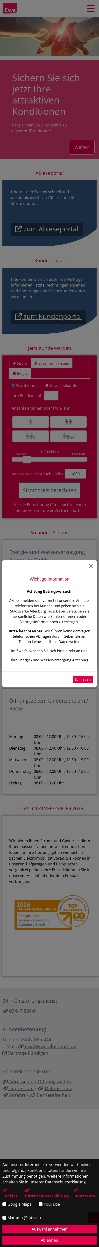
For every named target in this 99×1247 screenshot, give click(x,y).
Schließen (83, 679)
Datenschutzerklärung (47, 1193)
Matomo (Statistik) (24, 1217)
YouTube (52, 1204)
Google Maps (19, 1204)
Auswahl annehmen (50, 1229)
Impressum (84, 1193)
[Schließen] (91, 566)
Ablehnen (49, 1240)
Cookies (9, 1193)
